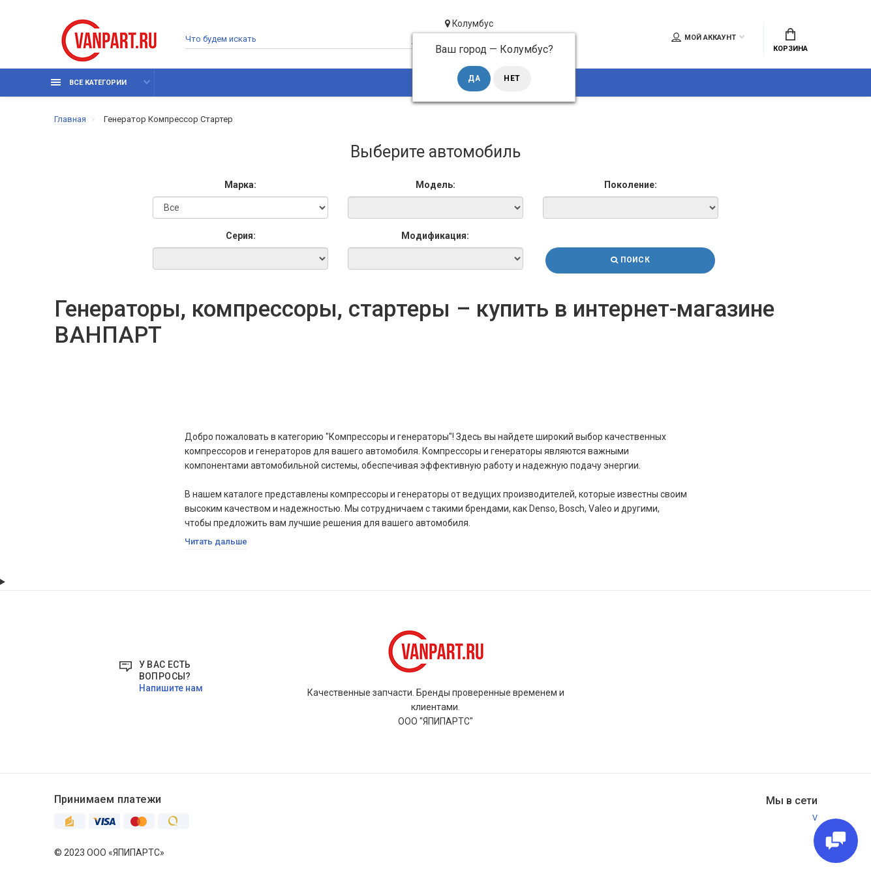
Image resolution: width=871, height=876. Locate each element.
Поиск (631, 261)
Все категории (89, 83)
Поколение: (631, 185)
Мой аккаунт (703, 37)
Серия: (239, 236)
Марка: (240, 185)
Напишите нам (171, 689)
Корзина (790, 40)
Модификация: (435, 236)
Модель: (435, 185)
